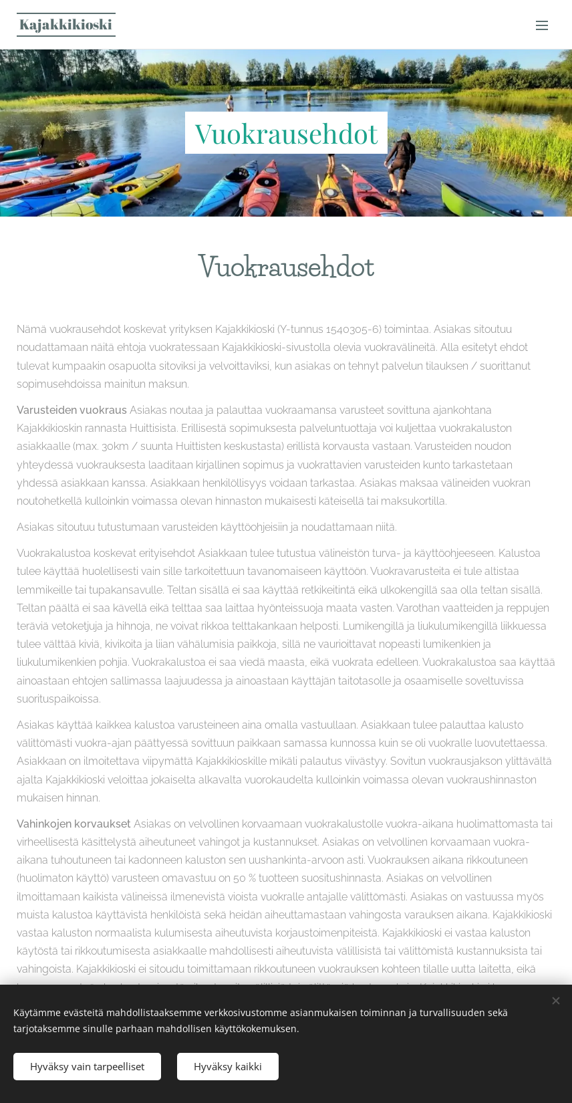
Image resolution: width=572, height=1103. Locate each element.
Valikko (542, 25)
